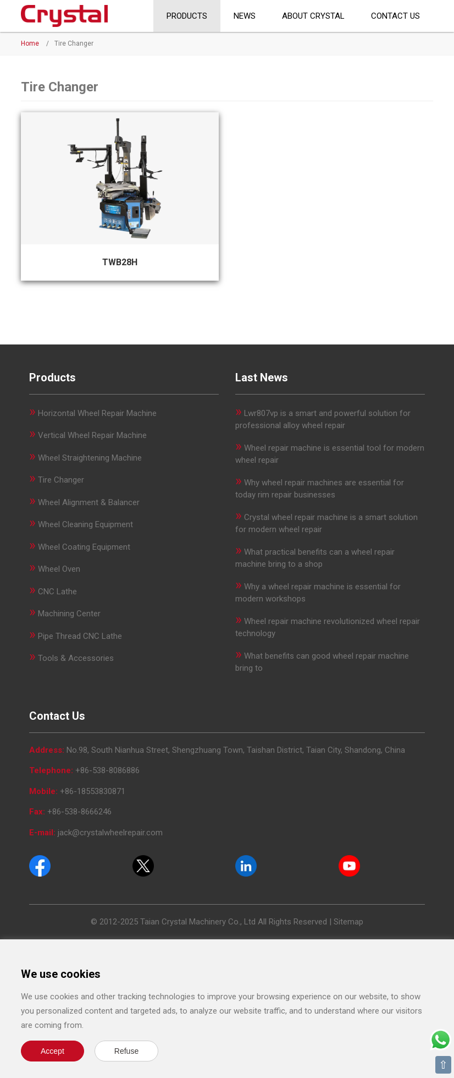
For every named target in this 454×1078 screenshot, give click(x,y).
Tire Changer (61, 480)
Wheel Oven (59, 569)
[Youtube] (349, 866)
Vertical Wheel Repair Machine (92, 435)
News (245, 16)
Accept (52, 1051)
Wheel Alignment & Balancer (89, 502)
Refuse (126, 1051)
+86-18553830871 (92, 791)
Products (187, 16)
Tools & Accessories (76, 658)
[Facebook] (40, 866)
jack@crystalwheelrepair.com (110, 833)
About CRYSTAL (313, 16)
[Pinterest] (246, 866)
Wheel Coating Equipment (84, 547)
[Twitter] (143, 866)
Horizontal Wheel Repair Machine (97, 413)
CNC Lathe (57, 592)
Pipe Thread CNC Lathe (80, 636)
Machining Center (69, 614)
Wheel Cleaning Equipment (85, 524)
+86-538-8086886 (107, 770)
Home (30, 43)
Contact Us (395, 16)
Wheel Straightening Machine (90, 458)
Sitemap (348, 922)
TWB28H (119, 262)
